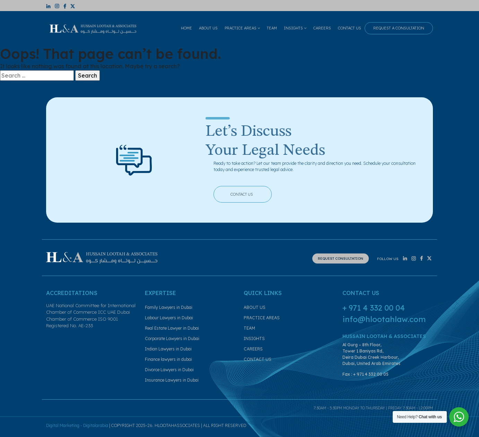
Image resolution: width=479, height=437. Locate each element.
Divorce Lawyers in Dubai (169, 369)
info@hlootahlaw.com (384, 319)
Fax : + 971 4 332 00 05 (365, 374)
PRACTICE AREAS (242, 28)
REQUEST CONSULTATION (340, 258)
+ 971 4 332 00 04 (373, 308)
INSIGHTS (295, 28)
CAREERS (322, 28)
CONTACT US (349, 28)
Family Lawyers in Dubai (168, 307)
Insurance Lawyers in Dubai (172, 380)
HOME (186, 28)
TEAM (272, 28)
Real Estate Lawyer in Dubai (172, 328)
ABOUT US (208, 28)
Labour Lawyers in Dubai (169, 317)
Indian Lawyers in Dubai (168, 348)
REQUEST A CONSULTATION (398, 28)
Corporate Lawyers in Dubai (172, 338)
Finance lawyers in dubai (168, 359)
